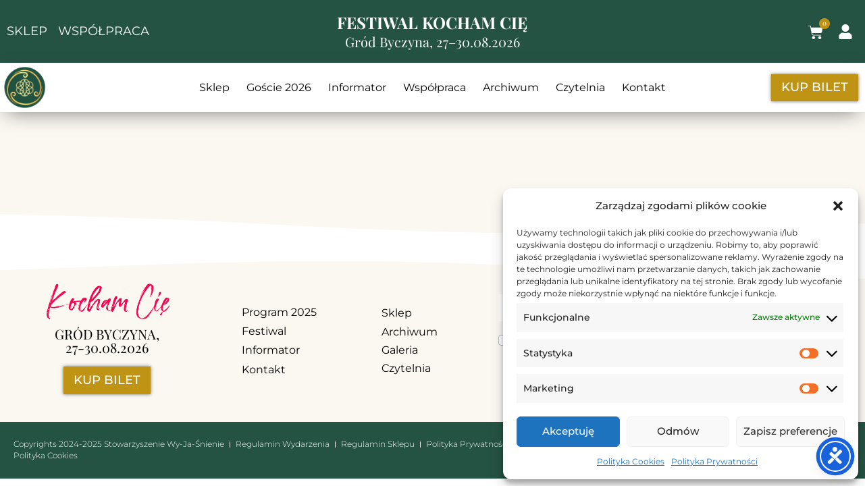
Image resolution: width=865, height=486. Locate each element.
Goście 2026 (278, 87)
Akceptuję (568, 431)
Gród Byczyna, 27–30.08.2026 (432, 41)
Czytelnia (580, 87)
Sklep (214, 87)
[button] (838, 206)
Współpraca (434, 87)
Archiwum (511, 87)
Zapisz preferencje (790, 431)
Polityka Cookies (630, 461)
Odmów (678, 431)
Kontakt (644, 87)
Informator (357, 87)
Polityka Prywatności (714, 461)
